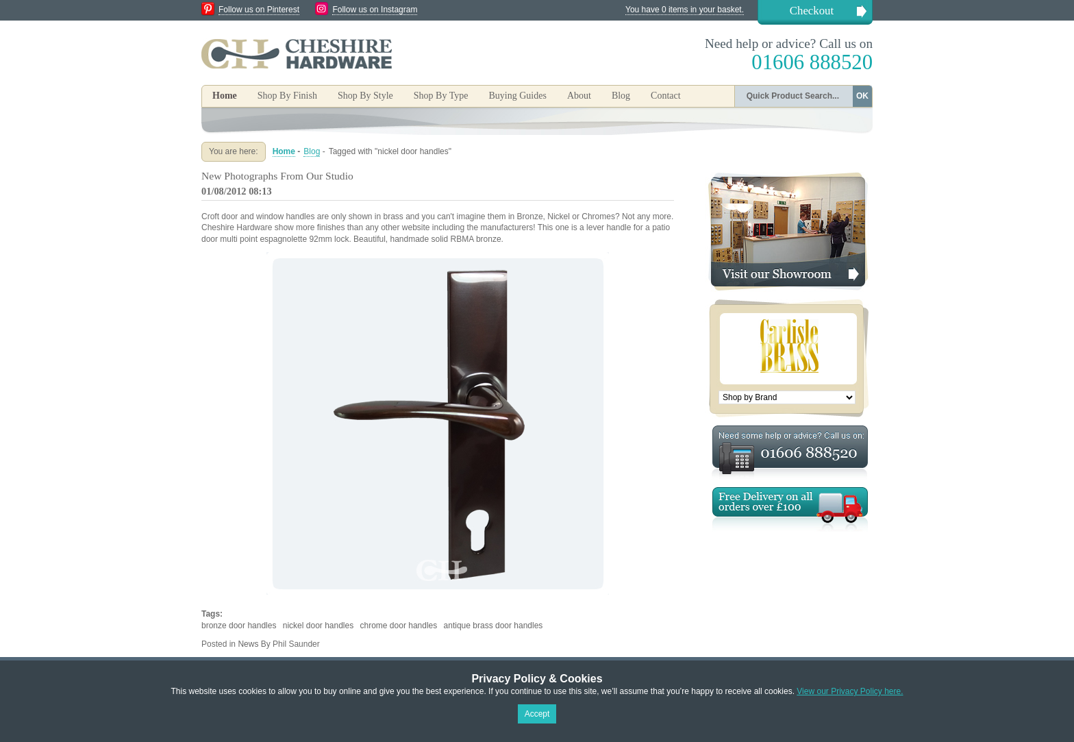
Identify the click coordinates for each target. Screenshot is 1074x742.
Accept (537, 714)
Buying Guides (517, 95)
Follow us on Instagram (374, 9)
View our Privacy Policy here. (850, 691)
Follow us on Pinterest (258, 9)
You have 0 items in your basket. (684, 9)
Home (224, 95)
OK (862, 96)
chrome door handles (399, 625)
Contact (666, 95)
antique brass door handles (493, 625)
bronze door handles (238, 625)
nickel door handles (318, 625)
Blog (621, 95)
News (248, 644)
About (579, 95)
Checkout (812, 10)
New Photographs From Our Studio (277, 176)
